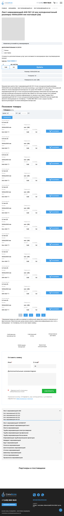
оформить (49, 391)
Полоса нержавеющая (11, 445)
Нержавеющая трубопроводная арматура (19, 438)
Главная (4, 8)
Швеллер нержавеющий (12, 452)
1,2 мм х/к (5, 203)
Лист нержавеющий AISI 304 (11, 413)
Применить (7, 117)
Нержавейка (12, 8)
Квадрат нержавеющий (12, 440)
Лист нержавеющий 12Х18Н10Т (14, 423)
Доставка (7, 53)
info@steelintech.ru (40, 500)
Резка (6, 50)
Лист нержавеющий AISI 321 (42, 8)
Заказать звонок (9, 504)
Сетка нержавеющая (11, 455)
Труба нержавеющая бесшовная (15, 435)
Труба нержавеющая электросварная (17, 430)
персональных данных (24, 399)
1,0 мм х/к (5, 171)
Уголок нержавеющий (11, 450)
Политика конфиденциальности (11, 513)
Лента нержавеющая (11, 428)
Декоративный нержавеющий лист (16, 425)
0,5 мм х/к (5, 122)
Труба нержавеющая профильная (15, 433)
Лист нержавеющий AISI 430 (11, 415)
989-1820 (43, 3)
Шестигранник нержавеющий (14, 448)
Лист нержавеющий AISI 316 (11, 417)
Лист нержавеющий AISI (25, 8)
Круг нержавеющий (10, 443)
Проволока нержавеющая (13, 457)
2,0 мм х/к (5, 268)
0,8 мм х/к (5, 138)
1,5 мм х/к (5, 219)
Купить (40, 67)
